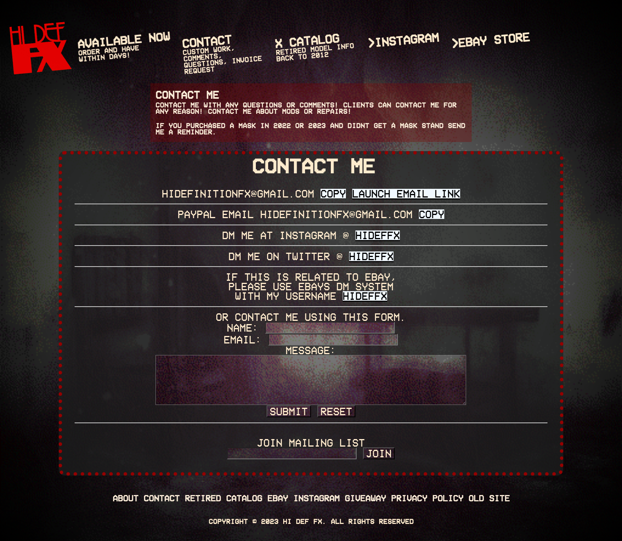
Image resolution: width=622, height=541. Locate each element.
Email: (243, 339)
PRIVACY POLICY (427, 498)
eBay (277, 498)
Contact (162, 498)
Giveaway (365, 498)
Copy (333, 193)
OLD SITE (489, 498)
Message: (311, 350)
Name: (243, 327)
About (125, 498)
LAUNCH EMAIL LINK (406, 193)
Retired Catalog (223, 498)
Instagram (316, 498)
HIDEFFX (377, 235)
